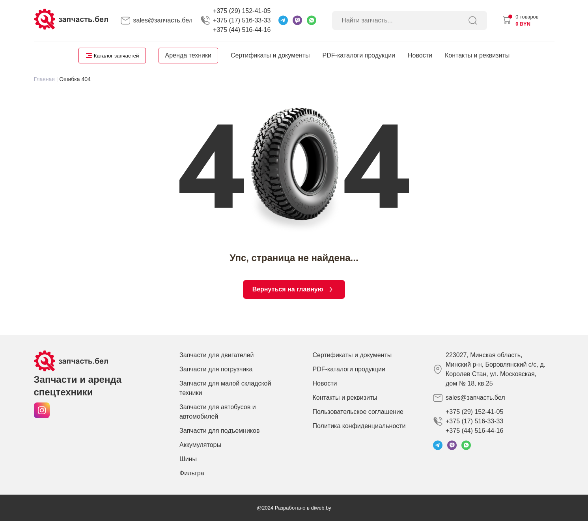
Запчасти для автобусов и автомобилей (217, 412)
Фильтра (191, 473)
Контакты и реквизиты (477, 55)
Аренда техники (188, 55)
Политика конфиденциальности (359, 426)
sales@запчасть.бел (163, 20)
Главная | (46, 79)
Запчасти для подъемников (219, 430)
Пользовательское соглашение (358, 411)
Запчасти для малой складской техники (225, 388)
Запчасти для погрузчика (215, 369)
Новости (420, 55)
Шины (188, 459)
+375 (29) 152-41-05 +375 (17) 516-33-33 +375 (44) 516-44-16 (242, 20)
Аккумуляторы (200, 444)
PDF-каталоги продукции (359, 55)
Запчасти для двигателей (216, 355)
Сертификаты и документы (270, 55)
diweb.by (321, 508)
